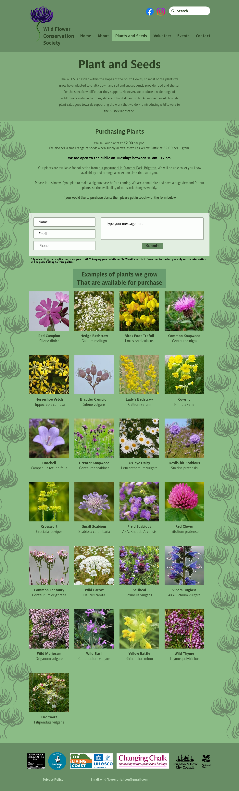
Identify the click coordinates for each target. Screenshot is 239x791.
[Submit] (152, 246)
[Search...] (189, 10)
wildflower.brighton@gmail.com (124, 779)
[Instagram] (161, 11)
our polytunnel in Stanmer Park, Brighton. (128, 167)
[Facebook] (150, 11)
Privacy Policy (53, 779)
